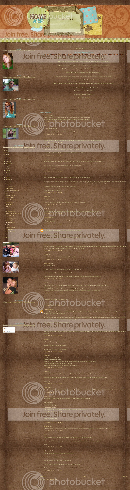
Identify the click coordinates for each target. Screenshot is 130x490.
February (8, 179)
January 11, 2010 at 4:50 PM (53, 250)
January (8, 182)
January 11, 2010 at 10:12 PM (53, 293)
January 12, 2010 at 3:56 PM (53, 351)
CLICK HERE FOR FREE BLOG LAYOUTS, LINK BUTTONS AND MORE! (64, 4)
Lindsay (46, 371)
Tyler (45, 159)
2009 (5, 237)
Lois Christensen (48, 309)
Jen (45, 282)
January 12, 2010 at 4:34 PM (53, 367)
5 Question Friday (9, 197)
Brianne (46, 339)
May (7, 172)
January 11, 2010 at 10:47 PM (53, 305)
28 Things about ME (10, 211)
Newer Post (43, 476)
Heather (46, 415)
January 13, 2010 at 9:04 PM (53, 470)
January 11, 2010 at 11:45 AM (53, 171)
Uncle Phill (46, 146)
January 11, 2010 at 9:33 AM (53, 134)
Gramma (46, 355)
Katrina (45, 196)
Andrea (45, 329)
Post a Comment (44, 474)
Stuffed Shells (8, 234)
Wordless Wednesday (10, 199)
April (7, 175)
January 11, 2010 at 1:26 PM (53, 192)
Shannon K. (46, 426)
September (8, 163)
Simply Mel (46, 138)
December (8, 156)
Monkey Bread (8, 183)
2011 (5, 152)
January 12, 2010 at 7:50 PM (53, 383)
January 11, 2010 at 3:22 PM (53, 224)
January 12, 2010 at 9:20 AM (53, 335)
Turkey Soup (8, 206)
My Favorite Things (10, 193)
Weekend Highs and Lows (83, 52)
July (7, 168)
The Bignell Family (65, 19)
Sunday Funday (9, 204)
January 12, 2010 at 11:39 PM (53, 447)
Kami (45, 175)
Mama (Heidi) (47, 263)
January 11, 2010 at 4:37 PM (53, 240)
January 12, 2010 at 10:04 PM (53, 422)
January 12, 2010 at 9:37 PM (53, 411)
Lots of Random (9, 229)
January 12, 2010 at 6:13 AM (53, 325)
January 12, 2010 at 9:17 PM (53, 392)
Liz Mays (46, 254)
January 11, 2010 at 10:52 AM (53, 155)
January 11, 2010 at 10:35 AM (53, 142)
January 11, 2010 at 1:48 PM (53, 205)
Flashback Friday (9, 188)
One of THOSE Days (10, 215)
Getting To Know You (10, 195)
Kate (45, 125)
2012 (5, 150)
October (8, 161)
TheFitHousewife (48, 217)
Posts (5, 328)
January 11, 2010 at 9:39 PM (53, 278)
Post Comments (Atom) (52, 479)
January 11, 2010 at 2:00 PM (53, 213)
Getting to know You (10, 231)
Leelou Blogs (65, 3)
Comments (7, 331)
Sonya (45, 244)
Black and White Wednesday (12, 190)
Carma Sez (46, 387)
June (7, 170)
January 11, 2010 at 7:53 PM (53, 259)
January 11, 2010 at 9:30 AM (53, 121)
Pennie (45, 209)
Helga (45, 228)
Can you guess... (9, 220)
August (7, 166)
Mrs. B (45, 435)
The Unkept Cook (48, 396)
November (8, 159)
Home (84, 476)
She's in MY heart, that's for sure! (13, 213)
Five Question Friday (10, 186)
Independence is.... (9, 202)
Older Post (125, 476)
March (7, 177)
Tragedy (7, 225)
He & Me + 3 (47, 115)
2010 (5, 154)
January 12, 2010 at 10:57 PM (53, 431)
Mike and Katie (47, 451)
